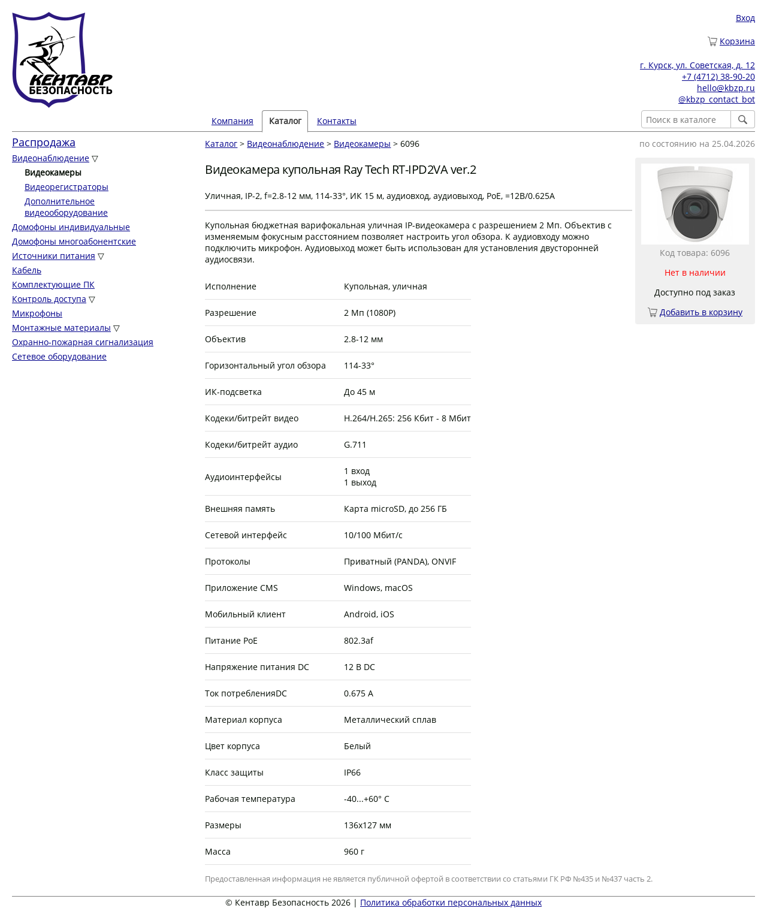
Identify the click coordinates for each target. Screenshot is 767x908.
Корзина (737, 41)
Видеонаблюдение (50, 158)
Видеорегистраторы (66, 186)
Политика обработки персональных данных (451, 902)
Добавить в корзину (701, 312)
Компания (232, 120)
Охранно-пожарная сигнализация (82, 342)
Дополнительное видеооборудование (66, 206)
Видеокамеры (362, 143)
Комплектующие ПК (53, 284)
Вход (745, 17)
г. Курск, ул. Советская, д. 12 (697, 65)
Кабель (26, 270)
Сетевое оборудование (59, 356)
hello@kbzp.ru (726, 87)
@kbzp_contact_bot (716, 99)
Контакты (337, 120)
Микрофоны (37, 313)
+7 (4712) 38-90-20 (718, 76)
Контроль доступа (49, 298)
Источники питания (53, 255)
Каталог (285, 120)
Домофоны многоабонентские (74, 241)
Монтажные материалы (61, 327)
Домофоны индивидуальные (71, 227)
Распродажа (44, 142)
